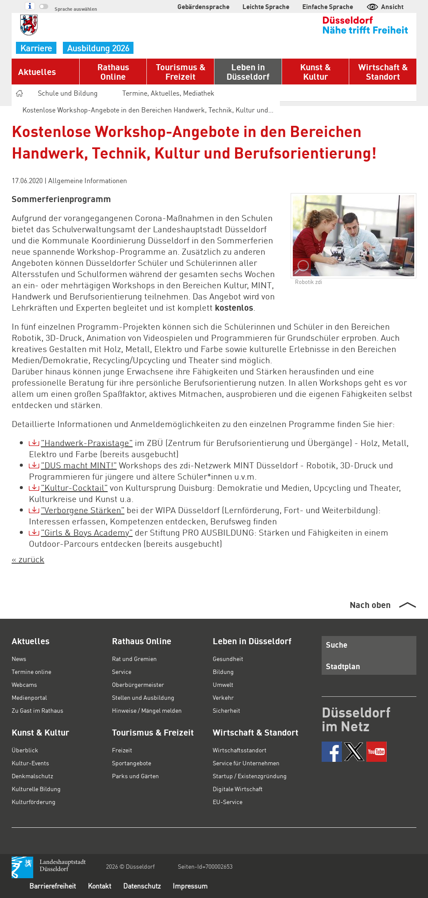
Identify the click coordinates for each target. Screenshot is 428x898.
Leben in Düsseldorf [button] (248, 71)
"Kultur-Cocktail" (74, 487)
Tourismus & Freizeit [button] (180, 71)
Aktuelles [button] (37, 71)
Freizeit (122, 750)
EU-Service (227, 801)
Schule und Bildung (71, 92)
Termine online (31, 671)
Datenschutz (142, 885)
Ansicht (384, 6)
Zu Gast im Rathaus (37, 710)
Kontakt (99, 885)
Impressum (190, 885)
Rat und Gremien (134, 658)
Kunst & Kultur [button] (315, 71)
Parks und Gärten (135, 776)
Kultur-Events (30, 763)
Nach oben (370, 604)
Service (121, 671)
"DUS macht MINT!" (79, 465)
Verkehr (223, 697)
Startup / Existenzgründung (250, 776)
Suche (336, 644)
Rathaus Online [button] (113, 71)
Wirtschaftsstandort (240, 750)
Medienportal (29, 697)
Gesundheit (228, 658)
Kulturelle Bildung (36, 788)
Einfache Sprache (327, 6)
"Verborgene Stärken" (82, 509)
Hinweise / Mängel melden (147, 710)
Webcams (24, 684)
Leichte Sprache (265, 6)
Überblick (25, 750)
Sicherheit (226, 710)
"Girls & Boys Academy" (87, 532)
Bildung (223, 671)
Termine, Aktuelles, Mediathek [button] (172, 92)
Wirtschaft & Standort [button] (383, 71)
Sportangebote (131, 763)
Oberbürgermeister (138, 684)
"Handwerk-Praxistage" (87, 442)
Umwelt (223, 684)
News (19, 658)
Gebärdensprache (203, 6)
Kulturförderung (34, 801)
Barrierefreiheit (52, 885)
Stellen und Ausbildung (143, 697)
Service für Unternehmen (246, 763)
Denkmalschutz (32, 776)
